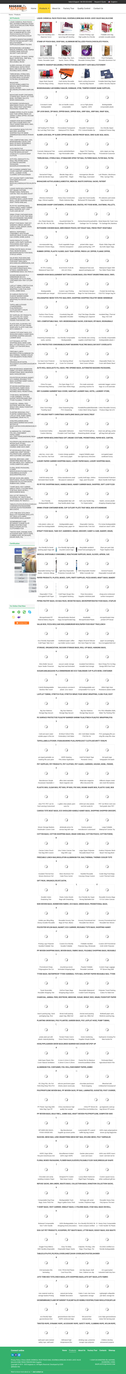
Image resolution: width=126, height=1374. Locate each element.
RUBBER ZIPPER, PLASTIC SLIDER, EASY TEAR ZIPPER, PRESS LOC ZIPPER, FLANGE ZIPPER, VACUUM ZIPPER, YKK (22, 114)
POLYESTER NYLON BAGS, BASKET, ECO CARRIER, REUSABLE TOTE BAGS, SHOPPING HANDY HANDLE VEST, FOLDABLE (22, 380)
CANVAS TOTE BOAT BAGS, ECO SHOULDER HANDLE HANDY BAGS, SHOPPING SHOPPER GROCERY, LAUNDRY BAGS (22, 335)
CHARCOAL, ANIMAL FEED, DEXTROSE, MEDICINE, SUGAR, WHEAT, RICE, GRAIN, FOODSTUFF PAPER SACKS (21, 406)
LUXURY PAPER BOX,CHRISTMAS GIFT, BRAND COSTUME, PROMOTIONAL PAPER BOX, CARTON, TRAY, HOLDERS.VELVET (21, 191)
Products (43, 8)
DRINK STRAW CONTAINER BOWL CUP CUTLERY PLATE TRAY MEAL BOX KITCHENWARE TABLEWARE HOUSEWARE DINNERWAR (21, 217)
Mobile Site (15, 1367)
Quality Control (83, 8)
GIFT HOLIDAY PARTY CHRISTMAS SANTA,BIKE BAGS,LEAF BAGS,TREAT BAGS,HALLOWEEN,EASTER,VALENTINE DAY (22, 181)
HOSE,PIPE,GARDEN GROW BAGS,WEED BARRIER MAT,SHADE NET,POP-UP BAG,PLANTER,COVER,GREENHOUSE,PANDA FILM (22, 424)
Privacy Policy (15, 1360)
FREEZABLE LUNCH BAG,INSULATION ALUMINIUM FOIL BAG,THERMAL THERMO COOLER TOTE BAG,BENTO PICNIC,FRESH (22, 354)
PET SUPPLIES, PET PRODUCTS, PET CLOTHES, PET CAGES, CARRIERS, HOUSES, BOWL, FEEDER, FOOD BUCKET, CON (20, 317)
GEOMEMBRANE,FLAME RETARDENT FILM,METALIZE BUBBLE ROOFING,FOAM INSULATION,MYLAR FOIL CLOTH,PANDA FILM (19, 525)
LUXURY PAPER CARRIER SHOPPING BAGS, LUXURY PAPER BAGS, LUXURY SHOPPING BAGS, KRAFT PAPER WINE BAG (21, 199)
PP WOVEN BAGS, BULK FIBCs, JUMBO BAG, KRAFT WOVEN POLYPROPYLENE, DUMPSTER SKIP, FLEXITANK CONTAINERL (20, 453)
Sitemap (112, 1350)
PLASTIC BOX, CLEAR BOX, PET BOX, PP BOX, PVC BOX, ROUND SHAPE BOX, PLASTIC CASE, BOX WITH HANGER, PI (21, 326)
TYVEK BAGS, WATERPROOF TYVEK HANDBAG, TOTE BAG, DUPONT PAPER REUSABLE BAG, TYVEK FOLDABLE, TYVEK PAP (21, 397)
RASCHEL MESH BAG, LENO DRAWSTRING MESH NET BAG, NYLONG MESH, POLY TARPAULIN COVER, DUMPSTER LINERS (21, 461)
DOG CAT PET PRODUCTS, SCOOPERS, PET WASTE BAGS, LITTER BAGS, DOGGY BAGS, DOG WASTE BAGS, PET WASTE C (21, 498)
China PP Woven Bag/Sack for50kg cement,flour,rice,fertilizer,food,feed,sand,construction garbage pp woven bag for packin (96, 1109)
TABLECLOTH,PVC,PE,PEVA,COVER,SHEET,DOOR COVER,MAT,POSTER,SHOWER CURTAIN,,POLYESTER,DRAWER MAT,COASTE (22, 506)
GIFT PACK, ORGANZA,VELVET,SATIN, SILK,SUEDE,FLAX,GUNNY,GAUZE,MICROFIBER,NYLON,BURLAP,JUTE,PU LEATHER (22, 362)
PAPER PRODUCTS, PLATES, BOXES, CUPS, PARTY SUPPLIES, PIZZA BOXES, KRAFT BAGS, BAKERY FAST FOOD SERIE (21, 243)
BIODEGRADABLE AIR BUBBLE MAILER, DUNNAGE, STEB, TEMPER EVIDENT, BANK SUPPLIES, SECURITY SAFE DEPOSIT (22, 50)
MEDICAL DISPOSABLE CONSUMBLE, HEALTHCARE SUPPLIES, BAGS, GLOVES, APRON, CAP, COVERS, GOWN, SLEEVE (21, 234)
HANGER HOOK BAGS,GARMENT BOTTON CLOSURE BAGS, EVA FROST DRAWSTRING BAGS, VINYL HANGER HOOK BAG (21, 123)
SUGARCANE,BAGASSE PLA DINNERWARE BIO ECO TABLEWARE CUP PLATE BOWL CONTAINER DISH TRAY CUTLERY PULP (21, 278)
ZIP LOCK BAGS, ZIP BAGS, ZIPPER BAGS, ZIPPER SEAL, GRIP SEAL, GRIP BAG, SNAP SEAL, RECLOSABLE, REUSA (21, 59)
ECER (61, 1364)
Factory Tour (68, 8)
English (114, 2)
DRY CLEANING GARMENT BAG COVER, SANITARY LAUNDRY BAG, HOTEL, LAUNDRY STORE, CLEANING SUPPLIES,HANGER (21, 172)
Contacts (102, 1350)
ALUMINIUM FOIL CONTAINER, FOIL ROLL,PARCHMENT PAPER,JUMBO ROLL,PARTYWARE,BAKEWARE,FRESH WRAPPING (22, 434)
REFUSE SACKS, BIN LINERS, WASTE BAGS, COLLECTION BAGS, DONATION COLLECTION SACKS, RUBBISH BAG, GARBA (21, 480)
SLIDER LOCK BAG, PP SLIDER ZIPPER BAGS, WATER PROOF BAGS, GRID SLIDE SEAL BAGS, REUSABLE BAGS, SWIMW (20, 68)
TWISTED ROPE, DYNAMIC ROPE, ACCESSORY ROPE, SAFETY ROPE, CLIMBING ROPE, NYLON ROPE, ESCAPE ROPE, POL (21, 534)
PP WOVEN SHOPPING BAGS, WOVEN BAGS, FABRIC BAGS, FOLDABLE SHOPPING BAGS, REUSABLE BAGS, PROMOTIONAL (21, 388)
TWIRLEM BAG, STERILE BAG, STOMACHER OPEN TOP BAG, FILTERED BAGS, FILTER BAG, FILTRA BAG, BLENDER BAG (20, 76)
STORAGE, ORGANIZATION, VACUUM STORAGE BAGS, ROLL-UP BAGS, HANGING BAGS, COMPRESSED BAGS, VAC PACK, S (21, 269)
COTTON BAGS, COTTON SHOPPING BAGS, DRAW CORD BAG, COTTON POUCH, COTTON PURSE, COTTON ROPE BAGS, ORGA (21, 344)
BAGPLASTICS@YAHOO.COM (105, 1364)
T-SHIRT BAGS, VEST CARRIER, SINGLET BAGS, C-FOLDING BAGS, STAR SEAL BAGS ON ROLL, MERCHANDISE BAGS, (21, 489)
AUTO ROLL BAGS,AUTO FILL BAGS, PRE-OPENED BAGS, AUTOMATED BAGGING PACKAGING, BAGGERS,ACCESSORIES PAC (20, 162)
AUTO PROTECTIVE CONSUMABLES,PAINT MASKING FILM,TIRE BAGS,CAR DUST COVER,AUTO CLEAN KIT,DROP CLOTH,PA (21, 152)
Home (33, 8)
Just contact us (38, 1372)
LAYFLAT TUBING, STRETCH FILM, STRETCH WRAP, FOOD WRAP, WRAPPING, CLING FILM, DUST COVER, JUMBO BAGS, (21, 288)
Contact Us (98, 8)
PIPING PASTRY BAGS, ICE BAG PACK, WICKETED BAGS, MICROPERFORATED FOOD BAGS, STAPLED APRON (21, 251)
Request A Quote (100, 2)
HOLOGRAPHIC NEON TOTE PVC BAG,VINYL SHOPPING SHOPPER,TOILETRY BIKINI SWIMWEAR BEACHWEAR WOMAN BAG (22, 133)
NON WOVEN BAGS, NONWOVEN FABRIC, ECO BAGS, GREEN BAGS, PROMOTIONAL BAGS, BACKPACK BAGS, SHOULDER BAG (21, 371)
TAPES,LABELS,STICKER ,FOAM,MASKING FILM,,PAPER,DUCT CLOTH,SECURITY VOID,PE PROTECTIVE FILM (19, 308)
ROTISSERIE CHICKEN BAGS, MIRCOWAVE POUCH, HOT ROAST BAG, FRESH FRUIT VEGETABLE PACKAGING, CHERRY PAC (21, 106)
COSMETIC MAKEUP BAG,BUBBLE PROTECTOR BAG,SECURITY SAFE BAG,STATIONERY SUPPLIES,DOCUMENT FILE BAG (21, 41)
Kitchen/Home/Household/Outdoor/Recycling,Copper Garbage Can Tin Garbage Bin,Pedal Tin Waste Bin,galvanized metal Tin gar (96, 223)
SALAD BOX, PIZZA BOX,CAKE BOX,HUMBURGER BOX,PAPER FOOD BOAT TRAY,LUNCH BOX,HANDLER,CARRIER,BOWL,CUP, (22, 260)
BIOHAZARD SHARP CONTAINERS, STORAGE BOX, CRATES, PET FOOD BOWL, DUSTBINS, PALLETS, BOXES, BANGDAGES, (22, 97)
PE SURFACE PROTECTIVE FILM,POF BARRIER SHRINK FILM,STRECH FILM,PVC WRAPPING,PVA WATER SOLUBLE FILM (21, 297)
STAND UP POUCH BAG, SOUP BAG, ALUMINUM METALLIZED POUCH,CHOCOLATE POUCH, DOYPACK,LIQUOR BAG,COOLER (20, 33)
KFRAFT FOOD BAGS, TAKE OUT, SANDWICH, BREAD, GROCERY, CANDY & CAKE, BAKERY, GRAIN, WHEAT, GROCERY (21, 225)
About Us (56, 8)
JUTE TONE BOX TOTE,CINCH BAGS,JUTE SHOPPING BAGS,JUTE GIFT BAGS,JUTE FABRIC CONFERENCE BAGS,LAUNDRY (22, 515)
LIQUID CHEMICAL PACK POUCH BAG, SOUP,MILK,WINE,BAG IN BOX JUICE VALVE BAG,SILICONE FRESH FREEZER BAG (22, 24)
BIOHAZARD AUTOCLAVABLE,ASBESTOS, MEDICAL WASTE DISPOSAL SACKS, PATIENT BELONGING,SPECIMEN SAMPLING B (22, 87)
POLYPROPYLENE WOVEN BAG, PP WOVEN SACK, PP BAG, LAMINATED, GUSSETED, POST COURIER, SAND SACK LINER (21, 444)
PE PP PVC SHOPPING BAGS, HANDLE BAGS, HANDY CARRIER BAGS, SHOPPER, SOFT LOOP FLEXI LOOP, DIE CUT (21, 208)
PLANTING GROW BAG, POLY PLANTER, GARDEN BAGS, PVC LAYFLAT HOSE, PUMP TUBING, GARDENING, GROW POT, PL (20, 414)
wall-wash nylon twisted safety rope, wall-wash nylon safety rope (46, 1342)
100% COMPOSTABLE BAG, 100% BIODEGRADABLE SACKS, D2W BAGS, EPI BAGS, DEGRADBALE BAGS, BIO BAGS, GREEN (21, 142)
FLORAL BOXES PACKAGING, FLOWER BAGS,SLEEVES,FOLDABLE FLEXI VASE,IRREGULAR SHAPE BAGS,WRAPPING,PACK (21, 471)
